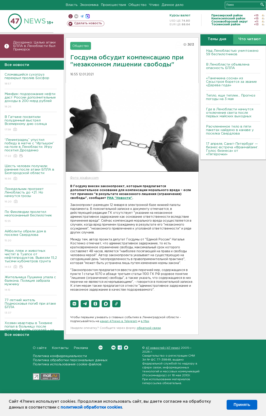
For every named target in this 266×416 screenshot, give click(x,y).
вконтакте (76, 16)
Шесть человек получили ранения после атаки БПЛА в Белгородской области (31, 173)
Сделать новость (88, 23)
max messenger (88, 16)
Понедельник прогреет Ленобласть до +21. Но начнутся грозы (31, 196)
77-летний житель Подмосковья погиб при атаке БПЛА (31, 307)
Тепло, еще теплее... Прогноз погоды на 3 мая (230, 97)
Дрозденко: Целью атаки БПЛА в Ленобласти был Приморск (34, 46)
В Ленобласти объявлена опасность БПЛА (227, 66)
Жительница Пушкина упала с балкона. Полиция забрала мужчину (31, 284)
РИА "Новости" (119, 198)
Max (126, 347)
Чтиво (154, 4)
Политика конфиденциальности (60, 356)
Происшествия (113, 4)
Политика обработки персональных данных (70, 360)
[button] (74, 303)
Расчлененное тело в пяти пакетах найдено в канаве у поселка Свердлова (230, 130)
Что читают (249, 39)
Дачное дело (173, 4)
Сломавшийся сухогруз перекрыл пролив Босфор (31, 79)
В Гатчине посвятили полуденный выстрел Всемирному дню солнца (31, 123)
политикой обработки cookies (91, 407)
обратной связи (149, 328)
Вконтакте (100, 347)
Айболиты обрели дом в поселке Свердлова (31, 236)
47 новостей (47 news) (163, 348)
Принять (242, 404)
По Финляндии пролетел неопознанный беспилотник (31, 217)
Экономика (89, 4)
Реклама (81, 348)
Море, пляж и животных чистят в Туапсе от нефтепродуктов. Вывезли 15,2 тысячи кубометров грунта (31, 259)
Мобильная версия (70, 16)
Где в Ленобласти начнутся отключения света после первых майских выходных (229, 113)
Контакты (60, 348)
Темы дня (217, 39)
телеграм (82, 16)
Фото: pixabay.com (84, 178)
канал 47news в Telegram (118, 321)
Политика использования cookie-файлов (67, 364)
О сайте (40, 348)
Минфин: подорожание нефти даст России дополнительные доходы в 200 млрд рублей (31, 101)
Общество (137, 4)
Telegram (120, 347)
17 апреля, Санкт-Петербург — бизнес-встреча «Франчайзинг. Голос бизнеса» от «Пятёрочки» (232, 149)
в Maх (145, 321)
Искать (262, 4)
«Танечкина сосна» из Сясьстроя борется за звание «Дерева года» (231, 82)
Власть (72, 4)
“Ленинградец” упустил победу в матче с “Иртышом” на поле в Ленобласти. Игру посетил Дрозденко (31, 148)
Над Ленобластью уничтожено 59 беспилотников (232, 52)
